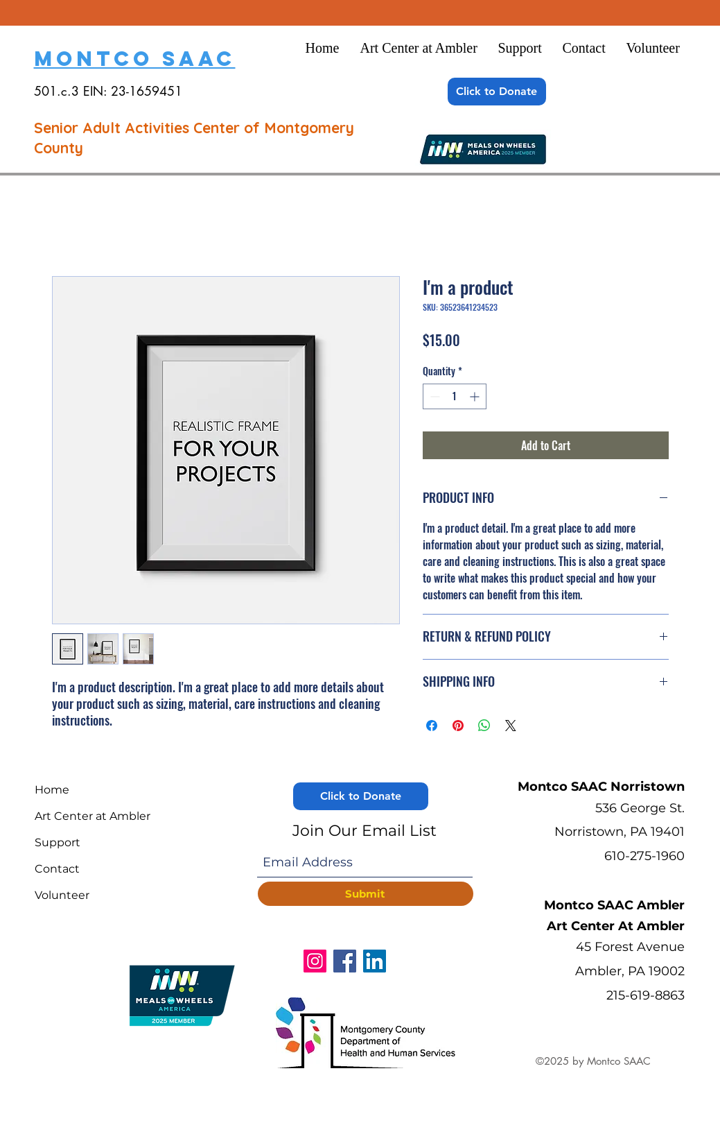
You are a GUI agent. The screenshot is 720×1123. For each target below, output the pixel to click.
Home (52, 789)
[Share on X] (510, 725)
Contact (57, 868)
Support (57, 842)
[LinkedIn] (374, 961)
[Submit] (365, 894)
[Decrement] (433, 396)
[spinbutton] (454, 396)
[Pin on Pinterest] (458, 725)
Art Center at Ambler (92, 816)
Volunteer (62, 895)
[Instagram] (315, 961)
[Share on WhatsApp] (484, 725)
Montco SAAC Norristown (601, 786)
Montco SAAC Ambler (614, 905)
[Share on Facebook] (431, 725)
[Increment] (475, 396)
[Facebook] (344, 961)
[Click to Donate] (497, 91)
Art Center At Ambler (616, 926)
